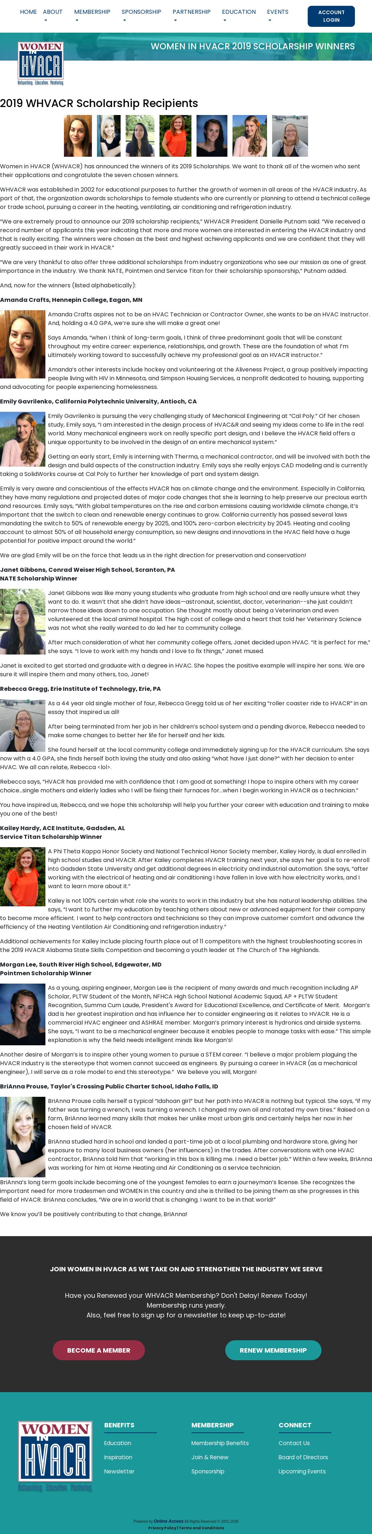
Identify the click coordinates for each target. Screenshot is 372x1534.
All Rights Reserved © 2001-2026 (212, 1521)
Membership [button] (92, 12)
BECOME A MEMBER (98, 1350)
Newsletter (119, 1471)
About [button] (53, 12)
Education (117, 1443)
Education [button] (239, 12)
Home (28, 12)
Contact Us (294, 1443)
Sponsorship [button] (141, 12)
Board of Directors (303, 1457)
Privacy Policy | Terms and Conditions (186, 1528)
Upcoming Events (302, 1471)
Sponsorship (208, 1471)
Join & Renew (210, 1457)
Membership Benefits (220, 1443)
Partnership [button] (192, 12)
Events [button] (277, 12)
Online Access (168, 1521)
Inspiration (118, 1457)
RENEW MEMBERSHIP (273, 1350)
